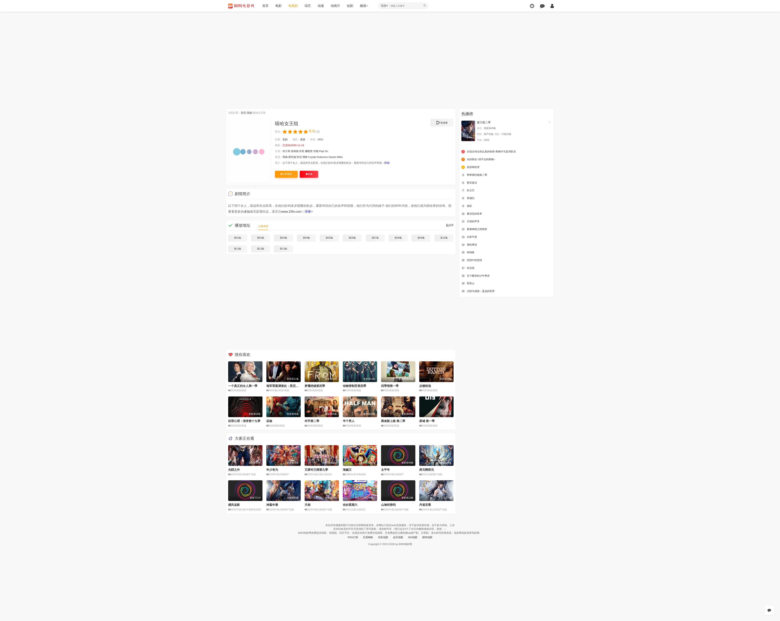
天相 (307, 504)
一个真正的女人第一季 (242, 385)
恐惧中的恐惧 (472, 259)
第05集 (329, 237)
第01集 (237, 237)
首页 (265, 5)
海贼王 (347, 469)
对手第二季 (312, 420)
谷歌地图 (382, 536)
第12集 (260, 248)
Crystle (315, 157)
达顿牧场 (425, 385)
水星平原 (469, 236)
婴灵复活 (469, 182)
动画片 (335, 5)
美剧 (251, 112)
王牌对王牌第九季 (316, 469)
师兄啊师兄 (426, 469)
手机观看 (442, 123)
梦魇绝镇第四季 (315, 385)
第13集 (283, 248)
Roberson (326, 157)
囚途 (269, 420)
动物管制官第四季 (354, 385)
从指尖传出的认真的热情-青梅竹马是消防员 (490, 151)
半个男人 (349, 420)
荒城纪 (468, 198)
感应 (466, 205)
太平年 (385, 469)
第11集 (237, 248)
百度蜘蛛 (366, 536)
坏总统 (468, 267)
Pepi (325, 151)
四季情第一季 (390, 385)
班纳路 (468, 252)
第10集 (444, 237)
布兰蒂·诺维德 (291, 151)
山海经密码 (388, 504)
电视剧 (293, 5)
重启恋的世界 (472, 213)
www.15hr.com (291, 211)
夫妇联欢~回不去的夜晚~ (479, 159)
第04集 (306, 237)
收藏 (309, 174)
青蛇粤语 (469, 244)
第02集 (260, 237)
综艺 (308, 5)
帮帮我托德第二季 (475, 175)
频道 (364, 5)
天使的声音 (470, 221)
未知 (247, 211)
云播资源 (263, 226)
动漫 (321, 5)
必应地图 (398, 536)
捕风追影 (234, 504)
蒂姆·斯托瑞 (290, 157)
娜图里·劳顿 (314, 151)
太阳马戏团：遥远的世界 (479, 290)
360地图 (414, 536)
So (330, 151)
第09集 (421, 237)
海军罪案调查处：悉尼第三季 (285, 385)
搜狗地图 (429, 536)
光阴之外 (234, 469)
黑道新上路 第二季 (393, 420)
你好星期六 (350, 504)
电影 (278, 5)
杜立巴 (468, 190)
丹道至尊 (425, 504)
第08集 (398, 237)
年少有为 (272, 469)
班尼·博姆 (304, 157)
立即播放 (286, 174)
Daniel (336, 157)
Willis (344, 157)
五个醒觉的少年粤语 (476, 275)
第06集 (352, 237)
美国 (304, 139)
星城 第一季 (427, 420)
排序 (449, 225)
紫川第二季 (484, 122)
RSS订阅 (350, 536)
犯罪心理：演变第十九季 (244, 420)
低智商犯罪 (470, 167)
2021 (323, 139)
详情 (395, 163)
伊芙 (304, 151)
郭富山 (468, 283)
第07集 (375, 237)
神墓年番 (272, 504)
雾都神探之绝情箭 (475, 229)
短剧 (350, 5)
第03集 (283, 237)
